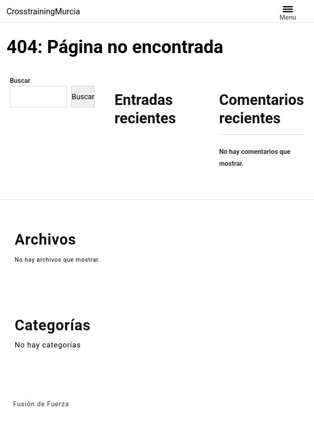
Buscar (20, 81)
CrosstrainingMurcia (43, 11)
